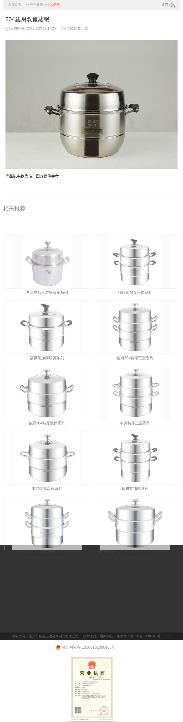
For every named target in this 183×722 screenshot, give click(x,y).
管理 (167, 636)
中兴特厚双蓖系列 (47, 501)
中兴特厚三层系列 (135, 436)
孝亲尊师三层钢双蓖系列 (47, 305)
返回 (168, 5)
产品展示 (36, 5)
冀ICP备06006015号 (145, 636)
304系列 (54, 5)
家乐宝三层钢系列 (135, 567)
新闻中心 (94, 551)
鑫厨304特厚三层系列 (135, 371)
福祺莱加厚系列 (135, 501)
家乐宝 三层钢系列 (46, 567)
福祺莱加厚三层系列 (135, 305)
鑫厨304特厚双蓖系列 (46, 436)
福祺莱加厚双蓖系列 (47, 371)
